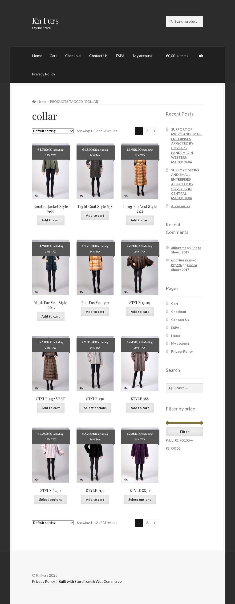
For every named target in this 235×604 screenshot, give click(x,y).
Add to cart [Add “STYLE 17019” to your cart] (140, 312)
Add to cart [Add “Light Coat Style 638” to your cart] (95, 215)
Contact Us (98, 55)
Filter (184, 432)
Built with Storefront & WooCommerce (90, 581)
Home (37, 55)
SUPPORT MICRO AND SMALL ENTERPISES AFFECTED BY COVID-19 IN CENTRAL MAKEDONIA (185, 184)
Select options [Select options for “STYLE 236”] (95, 408)
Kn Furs (45, 20)
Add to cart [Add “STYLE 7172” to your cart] (95, 499)
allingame (178, 248)
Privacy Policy (43, 74)
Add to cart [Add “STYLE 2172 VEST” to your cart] (50, 408)
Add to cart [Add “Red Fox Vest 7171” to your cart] (95, 312)
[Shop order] (53, 130)
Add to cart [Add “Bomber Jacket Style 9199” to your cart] (50, 220)
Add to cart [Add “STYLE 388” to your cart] (140, 408)
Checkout (73, 55)
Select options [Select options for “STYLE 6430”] (50, 499)
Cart (53, 55)
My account (142, 55)
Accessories (180, 206)
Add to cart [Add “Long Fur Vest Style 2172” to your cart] (140, 220)
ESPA (120, 55)
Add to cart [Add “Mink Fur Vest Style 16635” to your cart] (50, 316)
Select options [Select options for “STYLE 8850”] (139, 499)
